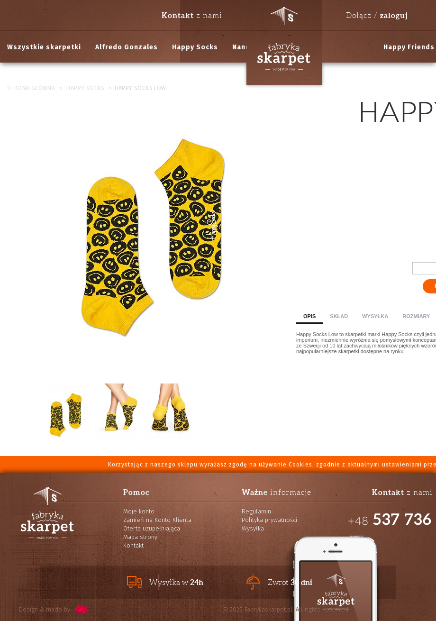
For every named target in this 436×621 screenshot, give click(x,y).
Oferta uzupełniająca (151, 528)
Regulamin (256, 511)
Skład (339, 316)
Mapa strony (140, 536)
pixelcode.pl (81, 609)
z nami (192, 15)
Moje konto (138, 511)
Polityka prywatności (269, 519)
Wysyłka (375, 316)
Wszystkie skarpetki (44, 47)
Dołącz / (377, 15)
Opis (309, 316)
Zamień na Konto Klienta (157, 519)
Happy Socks (195, 47)
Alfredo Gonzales (126, 47)
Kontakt (133, 545)
